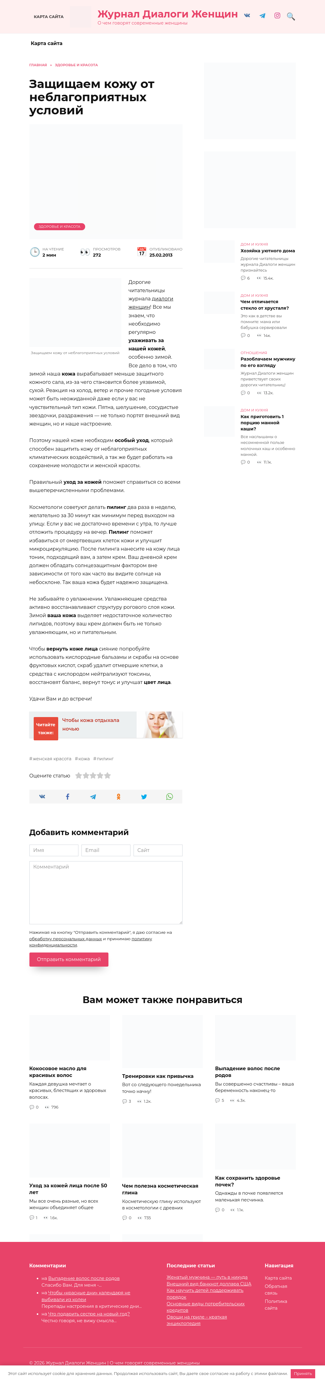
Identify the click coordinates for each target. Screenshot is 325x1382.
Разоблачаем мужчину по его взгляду (268, 362)
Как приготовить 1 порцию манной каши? (262, 423)
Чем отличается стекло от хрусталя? (265, 305)
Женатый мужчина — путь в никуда (207, 1277)
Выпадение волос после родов (83, 1278)
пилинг (105, 759)
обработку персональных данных (65, 938)
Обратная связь (276, 1290)
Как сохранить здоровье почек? (247, 1181)
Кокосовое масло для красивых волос (58, 1072)
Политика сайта (276, 1305)
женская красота (52, 759)
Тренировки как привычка (158, 1076)
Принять (303, 1373)
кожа (84, 759)
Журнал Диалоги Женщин (167, 14)
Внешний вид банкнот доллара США (209, 1284)
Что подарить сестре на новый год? (89, 1314)
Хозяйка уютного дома (268, 251)
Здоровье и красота (59, 226)
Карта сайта (49, 16)
